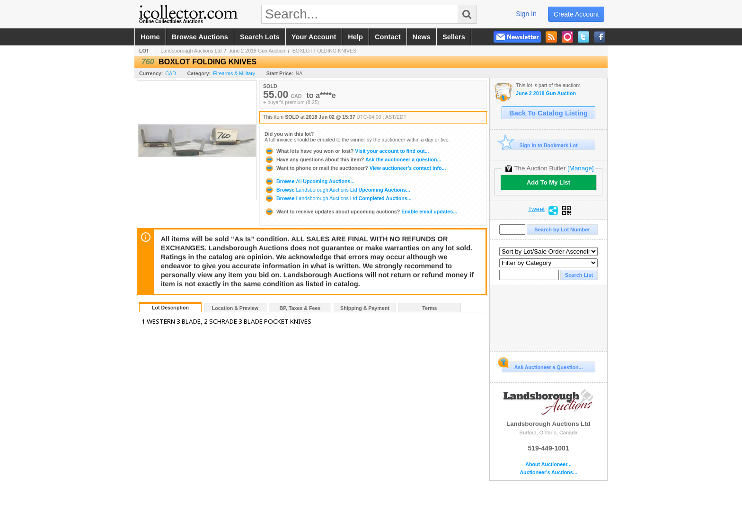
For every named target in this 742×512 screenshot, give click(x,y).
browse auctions (200, 37)
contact (388, 37)
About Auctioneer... (548, 464)
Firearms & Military (234, 73)
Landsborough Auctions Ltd (190, 50)
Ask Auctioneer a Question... (542, 366)
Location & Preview (235, 308)
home (150, 37)
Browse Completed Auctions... (338, 198)
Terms (429, 308)
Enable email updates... (361, 211)
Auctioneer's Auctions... (548, 472)
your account (314, 37)
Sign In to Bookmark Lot (540, 145)
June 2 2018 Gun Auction (257, 50)
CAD (170, 73)
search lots (260, 37)
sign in (526, 14)
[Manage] (580, 168)
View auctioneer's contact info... (355, 168)
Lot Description (170, 307)
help (355, 37)
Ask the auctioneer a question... (353, 159)
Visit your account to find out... (347, 151)
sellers (453, 37)
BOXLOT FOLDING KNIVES (324, 50)
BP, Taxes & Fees (300, 308)
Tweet (536, 209)
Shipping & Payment (364, 308)
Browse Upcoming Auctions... (309, 181)
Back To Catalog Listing (548, 113)
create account (576, 14)
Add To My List (548, 182)
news (422, 37)
